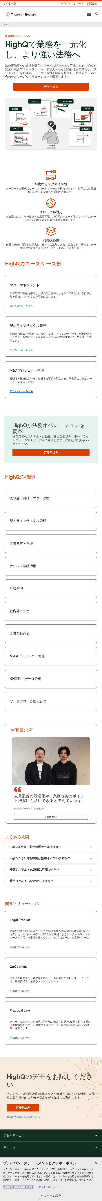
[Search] (97, 14)
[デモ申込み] (51, 87)
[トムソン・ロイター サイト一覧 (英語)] (10, 3)
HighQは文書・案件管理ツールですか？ (51, 847)
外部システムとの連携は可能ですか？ (51, 869)
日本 (5, 24)
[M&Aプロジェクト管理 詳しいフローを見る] (22, 391)
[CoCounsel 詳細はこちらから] (20, 991)
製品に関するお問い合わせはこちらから (23, 1117)
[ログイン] (65, 3)
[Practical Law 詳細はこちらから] (20, 1038)
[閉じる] (96, 1163)
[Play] (51, 123)
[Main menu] (89, 14)
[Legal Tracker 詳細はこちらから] (20, 947)
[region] (51, 1179)
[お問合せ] (92, 3)
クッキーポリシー (48, 1187)
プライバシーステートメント (18, 1187)
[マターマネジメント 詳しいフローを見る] (22, 306)
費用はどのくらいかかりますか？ (51, 881)
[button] (51, 1135)
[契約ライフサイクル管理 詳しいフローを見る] (22, 350)
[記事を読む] (51, 817)
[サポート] (78, 3)
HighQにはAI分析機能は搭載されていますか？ (51, 858)
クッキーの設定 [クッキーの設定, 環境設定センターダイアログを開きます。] (51, 1195)
